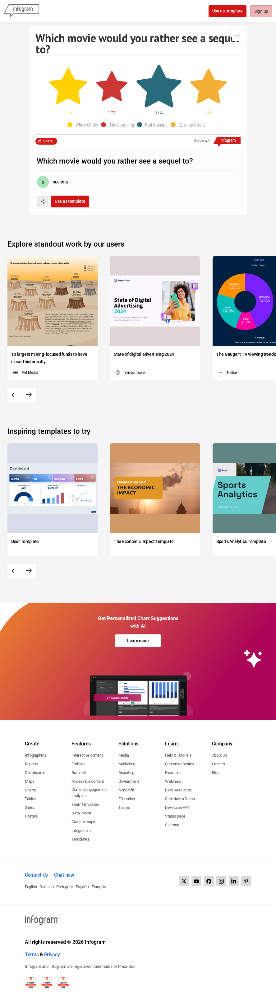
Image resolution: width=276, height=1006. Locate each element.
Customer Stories (179, 764)
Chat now (64, 875)
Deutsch (46, 886)
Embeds (78, 764)
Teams (124, 807)
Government (128, 781)
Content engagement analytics (89, 792)
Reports (31, 764)
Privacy (52, 954)
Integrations (81, 830)
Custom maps (83, 821)
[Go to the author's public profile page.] (52, 182)
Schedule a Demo (180, 798)
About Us (219, 755)
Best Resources (178, 790)
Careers (218, 764)
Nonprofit (126, 790)
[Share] (42, 201)
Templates (80, 839)
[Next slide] (29, 395)
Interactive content (87, 755)
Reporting (126, 772)
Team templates (85, 804)
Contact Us (36, 875)
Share (48, 141)
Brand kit (78, 772)
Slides (30, 807)
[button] (84, 125)
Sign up (261, 11)
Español (82, 886)
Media (123, 755)
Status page (175, 816)
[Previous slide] (15, 395)
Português (64, 886)
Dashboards (35, 772)
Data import (81, 813)
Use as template (227, 10)
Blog (215, 772)
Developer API (177, 807)
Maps (29, 781)
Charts (30, 790)
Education (126, 798)
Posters (31, 816)
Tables (30, 798)
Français (99, 886)
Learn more (138, 640)
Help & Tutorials (178, 755)
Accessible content (87, 781)
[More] (238, 35)
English (31, 886)
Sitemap (172, 825)
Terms (32, 954)
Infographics (35, 755)
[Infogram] (21, 11)
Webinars (173, 781)
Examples (173, 772)
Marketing (126, 764)
